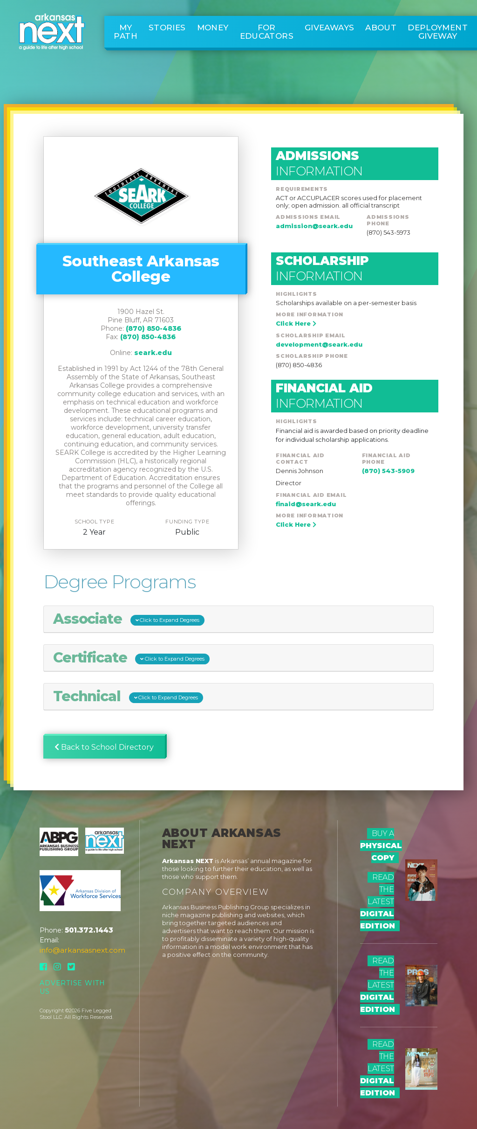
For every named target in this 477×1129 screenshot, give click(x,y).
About (380, 27)
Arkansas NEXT (187, 860)
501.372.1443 (89, 930)
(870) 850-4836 (153, 328)
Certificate (131, 657)
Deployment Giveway (438, 32)
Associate (129, 619)
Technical (128, 696)
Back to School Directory (104, 747)
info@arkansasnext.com (82, 950)
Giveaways (329, 27)
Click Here (296, 323)
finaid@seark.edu (306, 504)
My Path (125, 32)
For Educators (266, 32)
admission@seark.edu (314, 226)
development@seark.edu (319, 344)
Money (213, 27)
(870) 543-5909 (388, 470)
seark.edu (153, 352)
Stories (167, 27)
